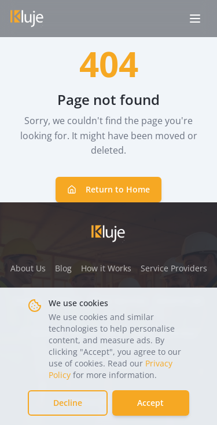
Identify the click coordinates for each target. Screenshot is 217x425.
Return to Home (108, 189)
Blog (63, 268)
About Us (28, 268)
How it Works (106, 268)
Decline (67, 402)
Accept (150, 402)
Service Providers (174, 268)
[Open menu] (195, 18)
